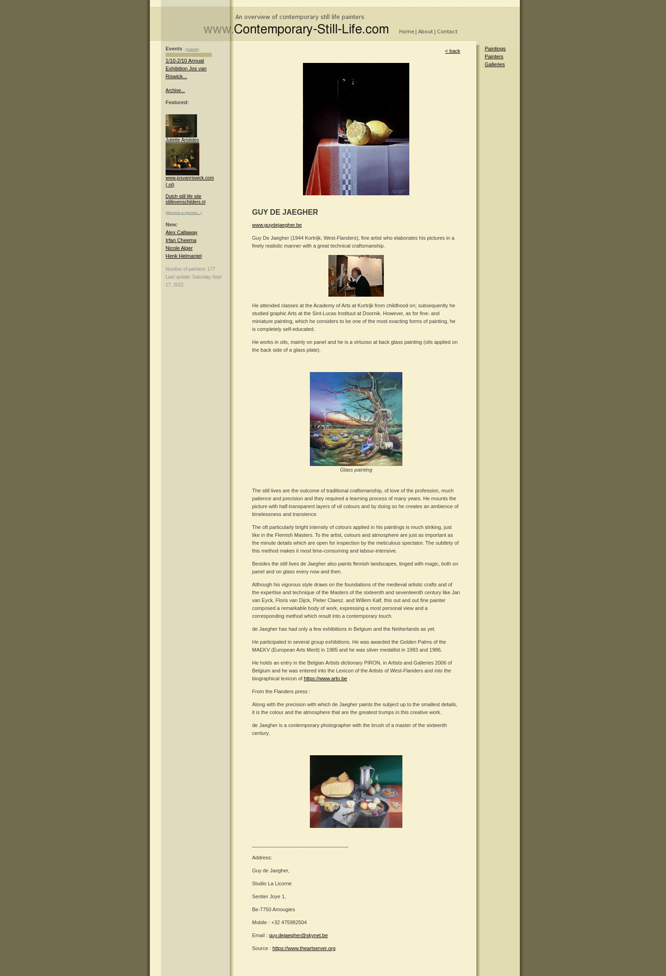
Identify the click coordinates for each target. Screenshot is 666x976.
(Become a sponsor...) (184, 213)
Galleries (495, 64)
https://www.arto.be (325, 678)
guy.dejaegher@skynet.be (298, 935)
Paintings (495, 48)
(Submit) (192, 49)
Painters (494, 56)
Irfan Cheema (181, 240)
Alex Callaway (181, 232)
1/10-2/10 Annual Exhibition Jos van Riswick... (186, 68)
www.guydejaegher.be (277, 225)
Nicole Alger (179, 248)
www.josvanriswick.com (190, 175)
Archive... (175, 90)
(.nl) (170, 184)
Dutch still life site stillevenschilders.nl (185, 199)
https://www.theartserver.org (303, 948)
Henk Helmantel (184, 256)
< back (452, 51)
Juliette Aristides (182, 138)
